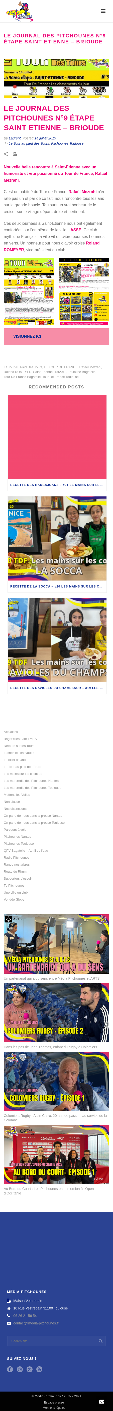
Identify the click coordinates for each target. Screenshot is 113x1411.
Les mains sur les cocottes (23, 774)
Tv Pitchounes (14, 885)
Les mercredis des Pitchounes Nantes (31, 781)
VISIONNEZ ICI (27, 336)
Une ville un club (16, 892)
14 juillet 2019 (45, 138)
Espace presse (54, 1402)
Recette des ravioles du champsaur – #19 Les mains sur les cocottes (58, 688)
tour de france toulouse (60, 376)
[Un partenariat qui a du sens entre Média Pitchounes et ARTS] (56, 943)
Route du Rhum (15, 871)
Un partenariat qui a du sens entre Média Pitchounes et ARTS (52, 978)
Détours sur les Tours (19, 746)
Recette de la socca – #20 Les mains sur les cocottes (58, 586)
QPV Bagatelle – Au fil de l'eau (26, 850)
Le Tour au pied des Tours (29, 143)
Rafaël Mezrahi (90, 367)
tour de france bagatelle (22, 376)
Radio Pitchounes (16, 857)
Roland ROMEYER (18, 371)
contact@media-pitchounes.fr (36, 1323)
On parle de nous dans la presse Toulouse (34, 822)
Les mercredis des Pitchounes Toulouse (32, 788)
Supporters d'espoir (18, 878)
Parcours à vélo (15, 829)
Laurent (15, 138)
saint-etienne (43, 371)
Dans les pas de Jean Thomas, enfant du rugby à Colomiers (50, 1047)
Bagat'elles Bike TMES (20, 739)
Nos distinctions (15, 809)
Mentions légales (54, 1408)
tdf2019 (60, 371)
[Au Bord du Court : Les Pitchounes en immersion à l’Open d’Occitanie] (56, 1154)
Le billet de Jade (16, 760)
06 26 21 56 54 (25, 1316)
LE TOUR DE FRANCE (61, 367)
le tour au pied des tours (23, 367)
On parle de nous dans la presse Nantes (33, 816)
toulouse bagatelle (81, 371)
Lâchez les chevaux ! (19, 753)
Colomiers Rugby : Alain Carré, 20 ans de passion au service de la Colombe (55, 1118)
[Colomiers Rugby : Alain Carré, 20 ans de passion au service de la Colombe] (56, 1081)
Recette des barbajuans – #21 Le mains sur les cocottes (58, 485)
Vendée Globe (14, 899)
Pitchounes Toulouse (67, 143)
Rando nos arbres (17, 864)
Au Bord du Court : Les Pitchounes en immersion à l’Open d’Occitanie (49, 1191)
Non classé (12, 802)
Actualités (11, 732)
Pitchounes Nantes (17, 836)
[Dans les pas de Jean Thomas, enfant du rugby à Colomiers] (56, 1012)
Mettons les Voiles (17, 795)
